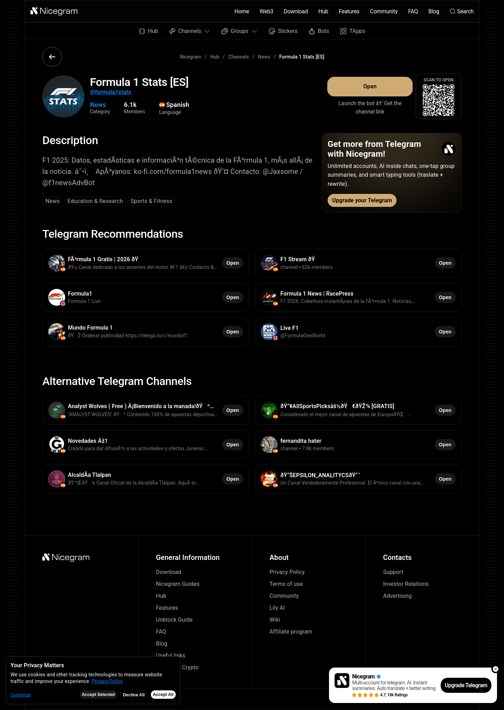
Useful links (171, 655)
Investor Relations (406, 584)
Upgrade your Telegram (362, 200)
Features (349, 11)
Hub (323, 11)
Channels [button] (189, 31)
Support (393, 572)
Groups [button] (240, 31)
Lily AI (277, 607)
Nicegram (191, 57)
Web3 (266, 11)
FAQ (413, 11)
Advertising (397, 596)
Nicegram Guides (178, 584)
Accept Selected (98, 694)
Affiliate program (291, 631)
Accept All (163, 694)
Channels (238, 57)
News (264, 57)
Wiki (275, 619)
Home (241, 11)
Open (370, 86)
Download (296, 11)
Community (384, 11)
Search (462, 11)
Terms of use (286, 584)
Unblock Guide (174, 619)
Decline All (134, 694)
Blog (433, 11)
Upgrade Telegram (466, 685)
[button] (54, 11)
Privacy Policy (287, 572)
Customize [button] (20, 694)
